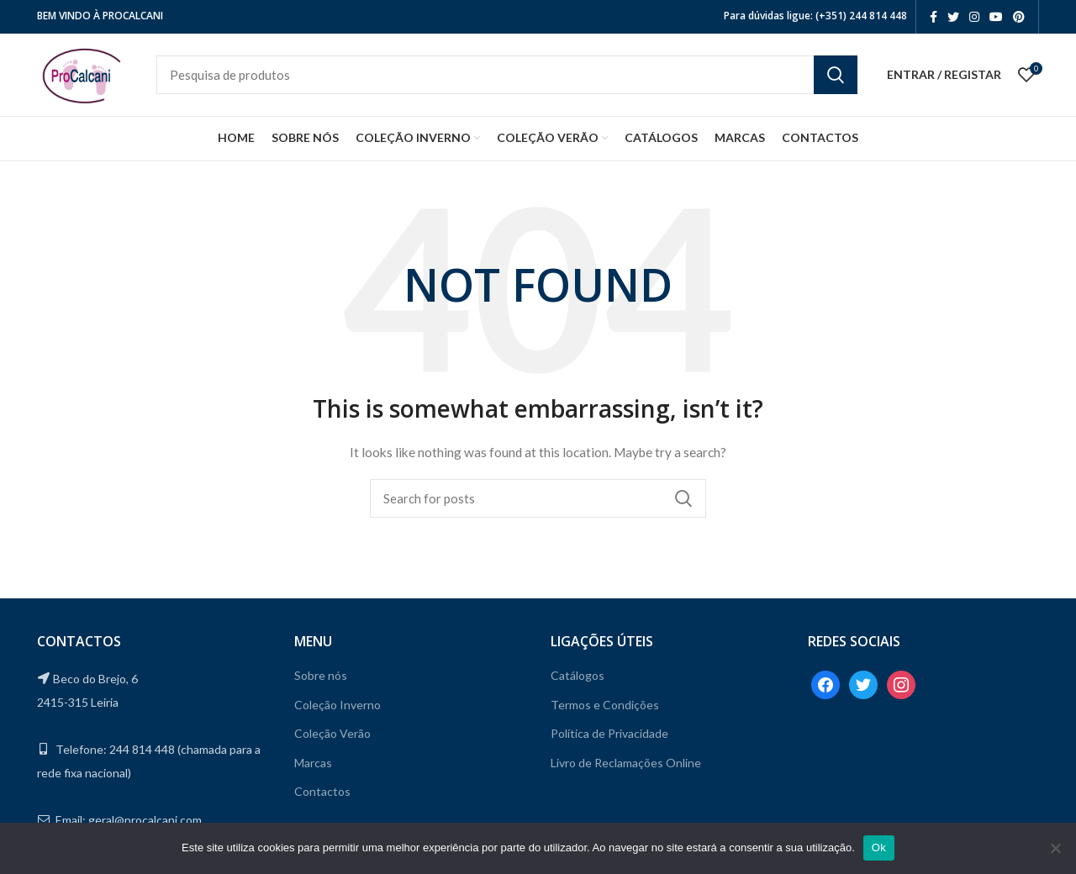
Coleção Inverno (337, 710)
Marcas (313, 768)
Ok (879, 847)
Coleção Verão (332, 740)
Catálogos (577, 681)
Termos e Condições (605, 710)
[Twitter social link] (953, 17)
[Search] (522, 78)
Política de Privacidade (609, 740)
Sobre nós (320, 681)
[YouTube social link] (996, 17)
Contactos (322, 798)
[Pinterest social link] (1019, 17)
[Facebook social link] (933, 17)
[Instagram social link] (974, 17)
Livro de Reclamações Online (626, 768)
